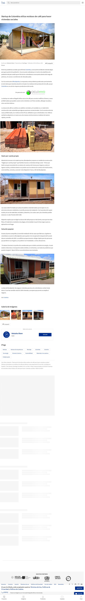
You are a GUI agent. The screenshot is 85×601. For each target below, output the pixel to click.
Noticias (5, 349)
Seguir (45, 335)
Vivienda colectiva (16, 353)
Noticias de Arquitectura (17, 349)
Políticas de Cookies (16, 589)
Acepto (79, 588)
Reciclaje (29, 349)
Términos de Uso (36, 587)
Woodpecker (16, 81)
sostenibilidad (29, 353)
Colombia (28, 70)
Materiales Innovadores (42, 353)
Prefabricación (6, 357)
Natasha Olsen (17, 333)
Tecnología (5, 353)
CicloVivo (5, 297)
